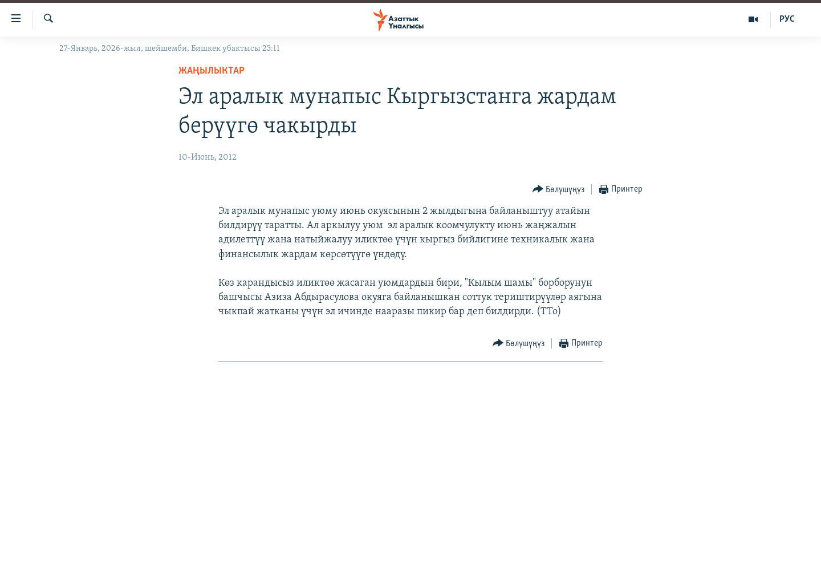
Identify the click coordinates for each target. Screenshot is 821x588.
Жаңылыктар (211, 71)
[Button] (559, 189)
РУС (787, 19)
